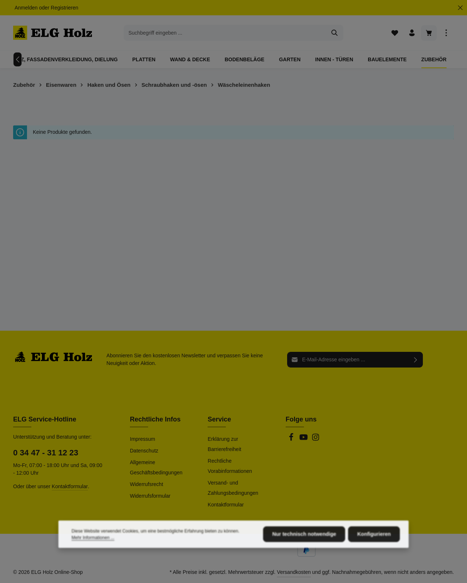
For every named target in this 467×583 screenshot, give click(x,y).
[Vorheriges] (17, 59)
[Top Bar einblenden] (446, 33)
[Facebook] (292, 439)
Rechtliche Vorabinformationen (230, 466)
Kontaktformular (70, 486)
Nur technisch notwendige (304, 556)
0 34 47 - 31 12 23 (45, 452)
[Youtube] (304, 439)
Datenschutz (144, 451)
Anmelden (26, 8)
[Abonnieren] (416, 360)
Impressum (142, 439)
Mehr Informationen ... (93, 560)
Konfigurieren (374, 556)
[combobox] (225, 33)
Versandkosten (294, 572)
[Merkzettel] (394, 33)
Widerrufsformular (150, 496)
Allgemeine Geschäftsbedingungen (156, 467)
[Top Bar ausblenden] (460, 8)
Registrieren (64, 8)
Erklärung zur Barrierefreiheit (224, 444)
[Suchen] (334, 33)
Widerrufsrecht (146, 484)
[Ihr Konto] (412, 33)
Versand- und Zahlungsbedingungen (233, 488)
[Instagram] (316, 439)
